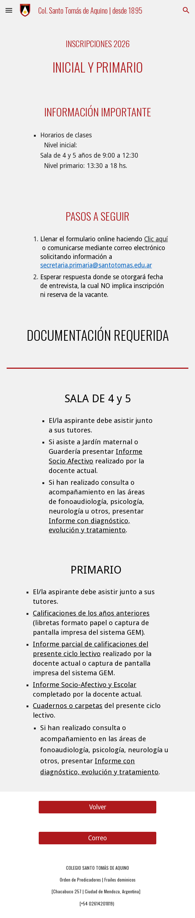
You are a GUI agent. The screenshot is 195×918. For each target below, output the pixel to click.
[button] (9, 10)
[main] (97, 54)
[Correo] (97, 837)
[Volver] (97, 806)
